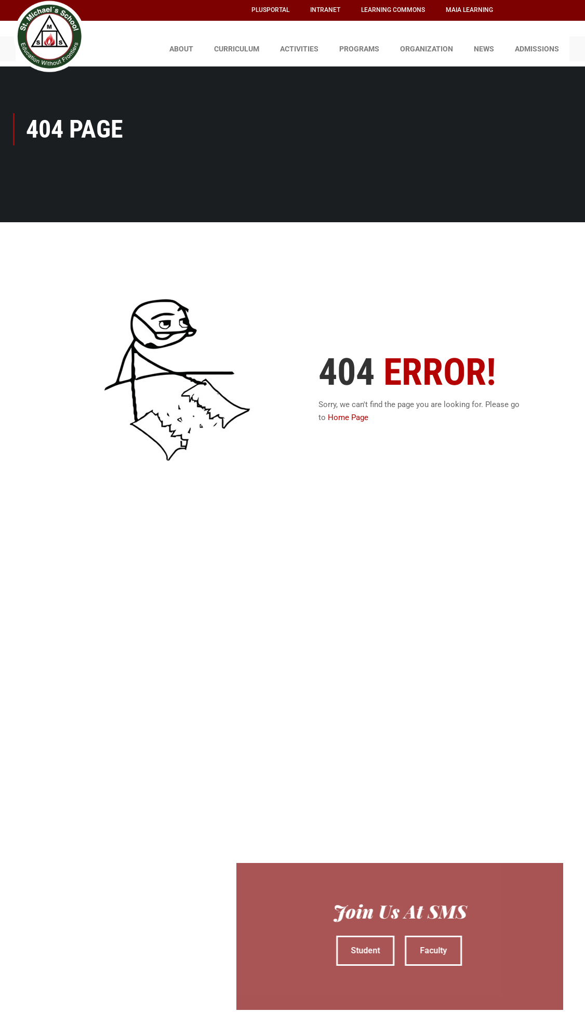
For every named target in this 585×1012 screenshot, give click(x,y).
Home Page (348, 412)
